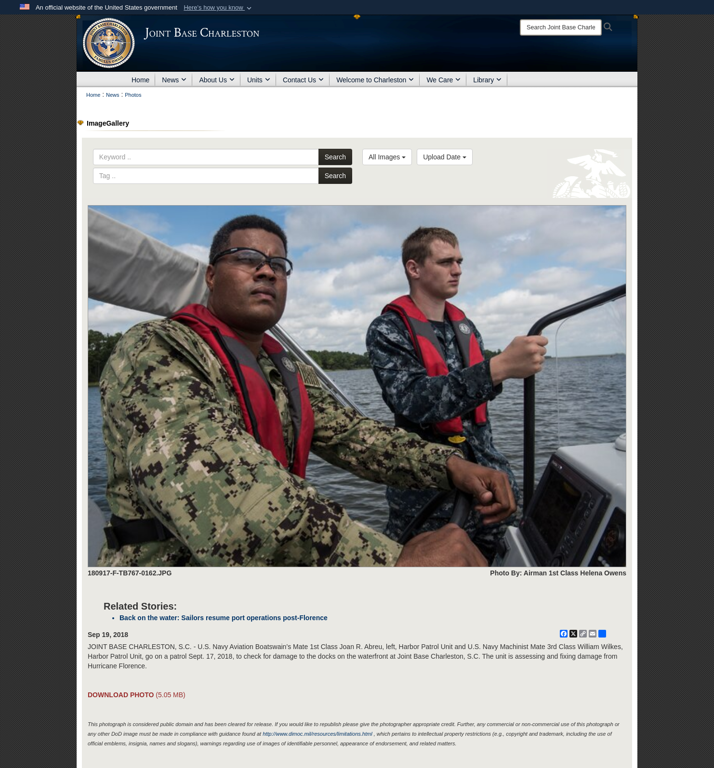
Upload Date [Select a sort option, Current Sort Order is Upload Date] (444, 157)
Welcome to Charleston (375, 80)
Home (140, 80)
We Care (443, 80)
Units (258, 80)
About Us (217, 80)
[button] (218, 8)
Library (487, 80)
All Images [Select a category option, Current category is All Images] (387, 157)
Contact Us (303, 80)
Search (335, 157)
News (174, 80)
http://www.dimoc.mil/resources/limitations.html (317, 734)
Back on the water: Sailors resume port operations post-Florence (223, 618)
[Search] (561, 27)
